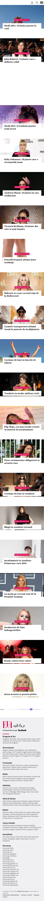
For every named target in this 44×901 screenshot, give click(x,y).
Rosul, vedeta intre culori (17, 660)
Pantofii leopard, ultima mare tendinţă (20, 261)
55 (29, 709)
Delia (21, 754)
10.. (9, 709)
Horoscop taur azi (9, 867)
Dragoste (6, 739)
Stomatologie (7, 790)
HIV (4, 794)
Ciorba (16, 812)
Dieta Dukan (16, 801)
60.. (39, 709)
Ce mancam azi (17, 818)
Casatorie (6, 741)
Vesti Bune (25, 839)
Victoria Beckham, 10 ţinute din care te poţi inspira (21, 227)
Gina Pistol (27, 754)
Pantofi (8, 779)
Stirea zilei (19, 837)
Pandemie (6, 841)
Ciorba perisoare (25, 816)
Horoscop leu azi (8, 879)
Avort (28, 792)
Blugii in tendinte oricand (18, 527)
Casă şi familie (9, 823)
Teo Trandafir (17, 752)
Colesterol (16, 790)
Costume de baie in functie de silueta (20, 361)
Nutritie (24, 803)
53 (25, 709)
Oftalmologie (21, 792)
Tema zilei (27, 837)
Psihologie (22, 788)
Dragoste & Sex (9, 736)
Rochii (8, 765)
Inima (16, 788)
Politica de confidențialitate (11, 895)
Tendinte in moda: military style (21, 393)
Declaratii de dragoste (10, 743)
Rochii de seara (13, 776)
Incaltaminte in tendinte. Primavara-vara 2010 (18, 562)
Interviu (12, 837)
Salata (29, 812)
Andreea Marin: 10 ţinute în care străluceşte (21, 194)
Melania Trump (8, 756)
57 (33, 709)
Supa (38, 812)
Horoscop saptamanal (10, 885)
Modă (5, 774)
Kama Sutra (17, 741)
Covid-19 (32, 839)
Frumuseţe (7, 763)
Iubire (38, 739)
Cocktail (18, 814)
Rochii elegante (17, 779)
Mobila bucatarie (8, 825)
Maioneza (11, 816)
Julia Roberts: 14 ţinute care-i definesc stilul (19, 60)
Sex (11, 741)
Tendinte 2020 (28, 780)
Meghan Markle (8, 750)
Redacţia (36, 895)
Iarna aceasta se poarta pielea (20, 694)
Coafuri (25, 765)
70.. (42, 709)
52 (23, 709)
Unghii (13, 765)
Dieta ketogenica (25, 805)
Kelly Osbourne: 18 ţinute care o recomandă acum (21, 161)
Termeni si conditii (26, 895)
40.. (17, 709)
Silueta (16, 805)
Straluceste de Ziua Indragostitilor (14, 629)
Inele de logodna (29, 779)
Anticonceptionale (26, 790)
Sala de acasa (36, 805)
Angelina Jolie (27, 752)
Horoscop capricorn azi (11, 869)
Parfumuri (19, 765)
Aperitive (34, 814)
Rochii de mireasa (25, 776)
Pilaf (16, 816)
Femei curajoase (27, 829)
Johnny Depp (7, 752)
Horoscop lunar (8, 860)
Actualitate (7, 834)
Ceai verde (34, 792)
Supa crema (26, 814)
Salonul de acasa (22, 769)
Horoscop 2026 (8, 848)
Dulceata (6, 814)
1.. (7, 709)
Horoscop (7, 845)
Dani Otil (6, 754)
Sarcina (5, 788)
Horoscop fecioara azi (10, 866)
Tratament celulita (9, 769)
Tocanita (12, 814)
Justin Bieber (36, 754)
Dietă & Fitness (9, 798)
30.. (14, 709)
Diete (4, 801)
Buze (19, 767)
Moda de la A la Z (22, 20)
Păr (4, 765)
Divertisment (8, 747)
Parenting (33, 827)
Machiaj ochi (31, 767)
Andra (17, 754)
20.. (12, 709)
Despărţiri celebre (14, 839)
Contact (5, 897)
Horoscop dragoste (9, 854)
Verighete (6, 780)
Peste (21, 812)
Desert (5, 816)
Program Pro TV (28, 756)
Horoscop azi (7, 852)
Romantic (13, 739)
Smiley (11, 754)
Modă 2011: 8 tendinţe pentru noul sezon (20, 127)
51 (21, 709)
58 (35, 709)
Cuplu (34, 739)
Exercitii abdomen (15, 803)
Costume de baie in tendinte (19, 493)
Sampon (14, 767)
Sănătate (6, 785)
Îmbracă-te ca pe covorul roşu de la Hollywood (21, 294)
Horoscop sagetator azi (11, 873)
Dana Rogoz (36, 752)
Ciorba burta (7, 818)
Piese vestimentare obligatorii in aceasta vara (22, 461)
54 (27, 709)
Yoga (30, 801)
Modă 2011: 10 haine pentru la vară (20, 27)
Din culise (6, 837)
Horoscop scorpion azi (10, 871)
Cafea (33, 812)
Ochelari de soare (16, 780)
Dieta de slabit (33, 803)
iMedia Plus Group (22, 891)
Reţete (5, 810)
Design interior (24, 827)
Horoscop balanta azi (10, 881)
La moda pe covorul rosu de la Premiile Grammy (20, 595)
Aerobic (5, 803)
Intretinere (36, 801)
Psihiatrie (16, 794)
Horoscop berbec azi (10, 883)
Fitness (9, 801)
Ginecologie (30, 788)
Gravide (18, 829)
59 (37, 709)
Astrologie (6, 858)
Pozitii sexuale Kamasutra (31, 741)
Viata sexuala (21, 739)
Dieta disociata (8, 805)
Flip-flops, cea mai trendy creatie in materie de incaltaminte (21, 428)
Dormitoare (14, 827)
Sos (25, 812)
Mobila (32, 825)
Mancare (6, 812)
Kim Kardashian (30, 750)
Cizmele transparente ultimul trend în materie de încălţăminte (21, 328)
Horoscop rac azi (8, 862)
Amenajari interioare (22, 825)
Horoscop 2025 (8, 850)
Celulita (24, 767)
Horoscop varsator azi (10, 875)
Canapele (6, 827)
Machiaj (32, 765)
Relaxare (25, 801)
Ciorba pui (34, 816)
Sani (36, 765)
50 (19, 709)
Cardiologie (12, 792)
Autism (36, 829)
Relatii (29, 739)
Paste (11, 812)
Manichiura (7, 767)
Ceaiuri (10, 788)
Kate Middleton (19, 750)
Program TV (18, 756)
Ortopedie (9, 794)
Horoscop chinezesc (10, 856)
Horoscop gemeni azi (10, 864)
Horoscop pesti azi (9, 877)
